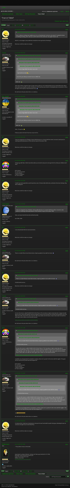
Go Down (3, 25)
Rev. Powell (5, 96)
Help (56, 485)
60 (19, 25)
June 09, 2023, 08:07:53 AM (20, 272)
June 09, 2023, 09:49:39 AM (20, 296)
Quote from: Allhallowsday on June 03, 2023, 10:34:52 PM (29, 55)
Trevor (4, 53)
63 (28, 25)
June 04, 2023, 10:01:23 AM (20, 180)
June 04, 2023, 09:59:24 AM (20, 160)
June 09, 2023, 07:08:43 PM (20, 420)
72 (31, 25)
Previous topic (58, 21)
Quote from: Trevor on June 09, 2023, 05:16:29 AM (27, 275)
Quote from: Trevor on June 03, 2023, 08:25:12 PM (29, 62)
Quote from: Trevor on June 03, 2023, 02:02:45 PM (30, 66)
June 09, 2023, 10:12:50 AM (20, 373)
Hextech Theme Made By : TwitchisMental (9, 486)
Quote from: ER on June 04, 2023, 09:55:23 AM (26, 206)
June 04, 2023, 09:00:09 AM (20, 96)
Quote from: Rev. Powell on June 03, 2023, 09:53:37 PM (29, 59)
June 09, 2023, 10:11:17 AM (20, 327)
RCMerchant (5, 444)
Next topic (65, 21)
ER (2, 29)
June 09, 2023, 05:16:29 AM (20, 250)
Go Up (2, 471)
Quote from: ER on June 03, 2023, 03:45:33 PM (26, 32)
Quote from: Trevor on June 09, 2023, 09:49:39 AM (27, 330)
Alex (3, 160)
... (15, 25)
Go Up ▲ (67, 485)
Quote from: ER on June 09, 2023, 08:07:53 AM (26, 298)
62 (25, 25)
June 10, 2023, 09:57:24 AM (20, 444)
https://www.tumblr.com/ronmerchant (23, 459)
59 (17, 25)
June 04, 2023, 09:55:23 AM (20, 137)
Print (67, 25)
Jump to (47, 476)
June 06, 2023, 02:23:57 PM (20, 227)
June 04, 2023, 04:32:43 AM (20, 29)
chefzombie (5, 204)
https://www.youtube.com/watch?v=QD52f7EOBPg (26, 320)
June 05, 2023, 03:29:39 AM (20, 203)
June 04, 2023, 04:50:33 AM (20, 52)
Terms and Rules (61, 485)
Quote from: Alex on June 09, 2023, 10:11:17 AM (27, 376)
